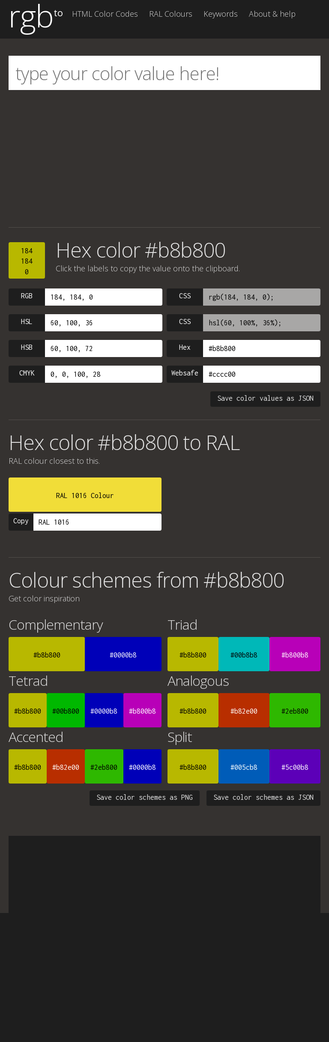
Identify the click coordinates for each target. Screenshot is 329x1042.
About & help (272, 14)
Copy (21, 521)
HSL (27, 321)
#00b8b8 (243, 655)
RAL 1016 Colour (85, 495)
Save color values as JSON (265, 398)
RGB (27, 296)
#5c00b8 (294, 767)
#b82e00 (243, 711)
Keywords (220, 14)
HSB (27, 347)
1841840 (27, 261)
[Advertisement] (164, 159)
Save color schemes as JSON (263, 797)
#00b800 (65, 711)
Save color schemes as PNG (144, 797)
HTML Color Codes (105, 14)
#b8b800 (46, 655)
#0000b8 (123, 655)
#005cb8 (243, 767)
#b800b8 (294, 655)
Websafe (184, 373)
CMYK (27, 373)
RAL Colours (170, 14)
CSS (185, 296)
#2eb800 (294, 711)
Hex (185, 347)
